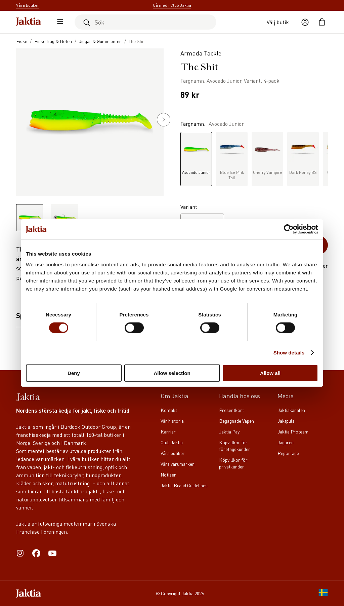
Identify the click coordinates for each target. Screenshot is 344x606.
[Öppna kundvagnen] (322, 22)
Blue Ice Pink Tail (232, 157)
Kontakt (169, 410)
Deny (74, 373)
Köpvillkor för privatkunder (233, 463)
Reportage (288, 453)
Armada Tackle (200, 53)
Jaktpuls (286, 421)
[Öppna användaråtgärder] (305, 22)
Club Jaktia (172, 442)
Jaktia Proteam (292, 431)
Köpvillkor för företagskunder (234, 445)
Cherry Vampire (267, 155)
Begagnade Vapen (236, 421)
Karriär (168, 431)
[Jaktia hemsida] (28, 22)
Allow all (270, 373)
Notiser (168, 474)
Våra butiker (173, 453)
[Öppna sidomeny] (58, 22)
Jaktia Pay (229, 431)
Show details (289, 352)
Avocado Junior (196, 155)
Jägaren (285, 442)
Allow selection (172, 373)
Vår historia (172, 421)
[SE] (323, 593)
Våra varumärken (178, 464)
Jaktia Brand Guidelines (184, 485)
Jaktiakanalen (291, 410)
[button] (163, 119)
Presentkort (231, 410)
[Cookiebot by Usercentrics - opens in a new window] (288, 229)
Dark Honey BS (303, 155)
